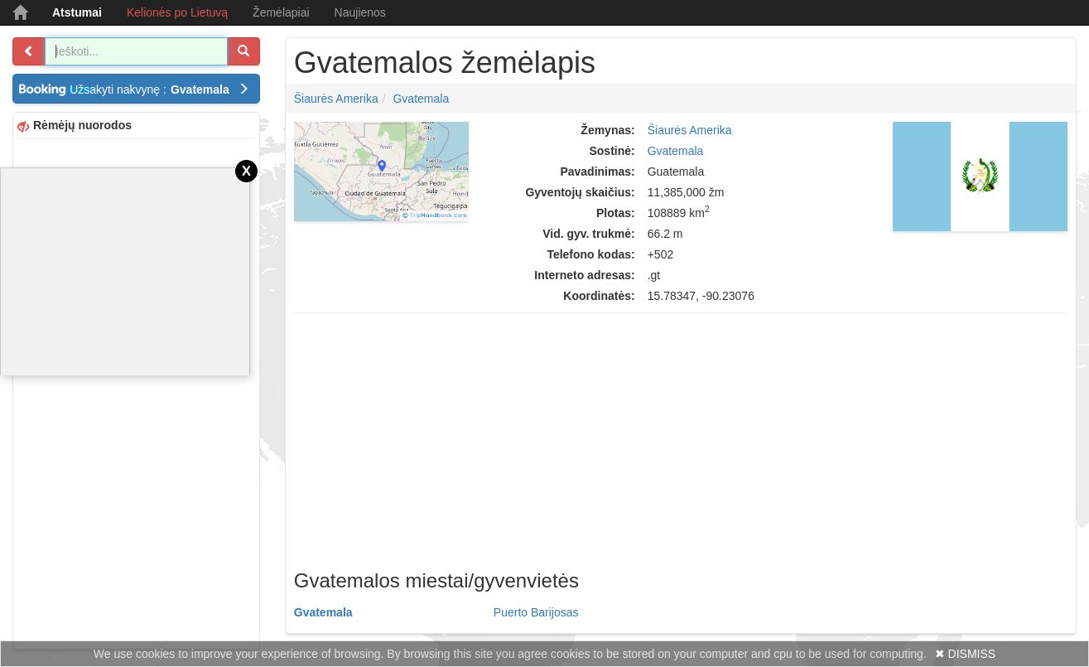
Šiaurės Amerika (336, 98)
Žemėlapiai (281, 12)
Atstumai (77, 12)
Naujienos (360, 12)
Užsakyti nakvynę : (159, 89)
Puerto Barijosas (536, 612)
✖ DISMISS (965, 653)
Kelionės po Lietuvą (177, 12)
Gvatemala (421, 98)
